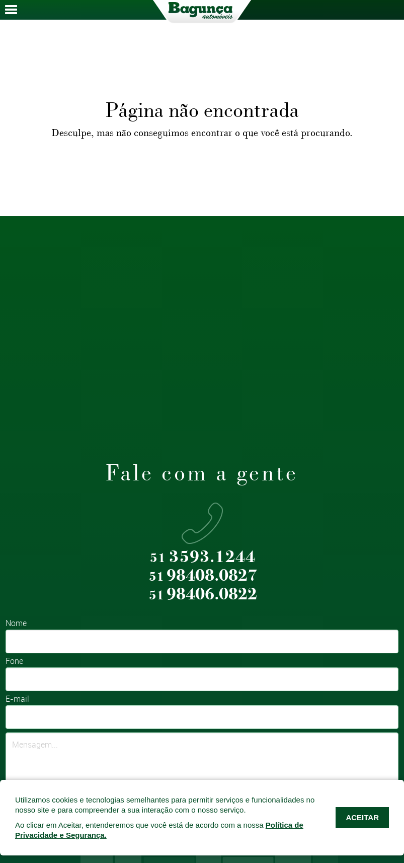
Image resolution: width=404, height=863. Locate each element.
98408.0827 (203, 576)
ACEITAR (362, 817)
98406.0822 (203, 594)
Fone (14, 661)
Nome (16, 624)
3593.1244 (203, 557)
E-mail (17, 699)
